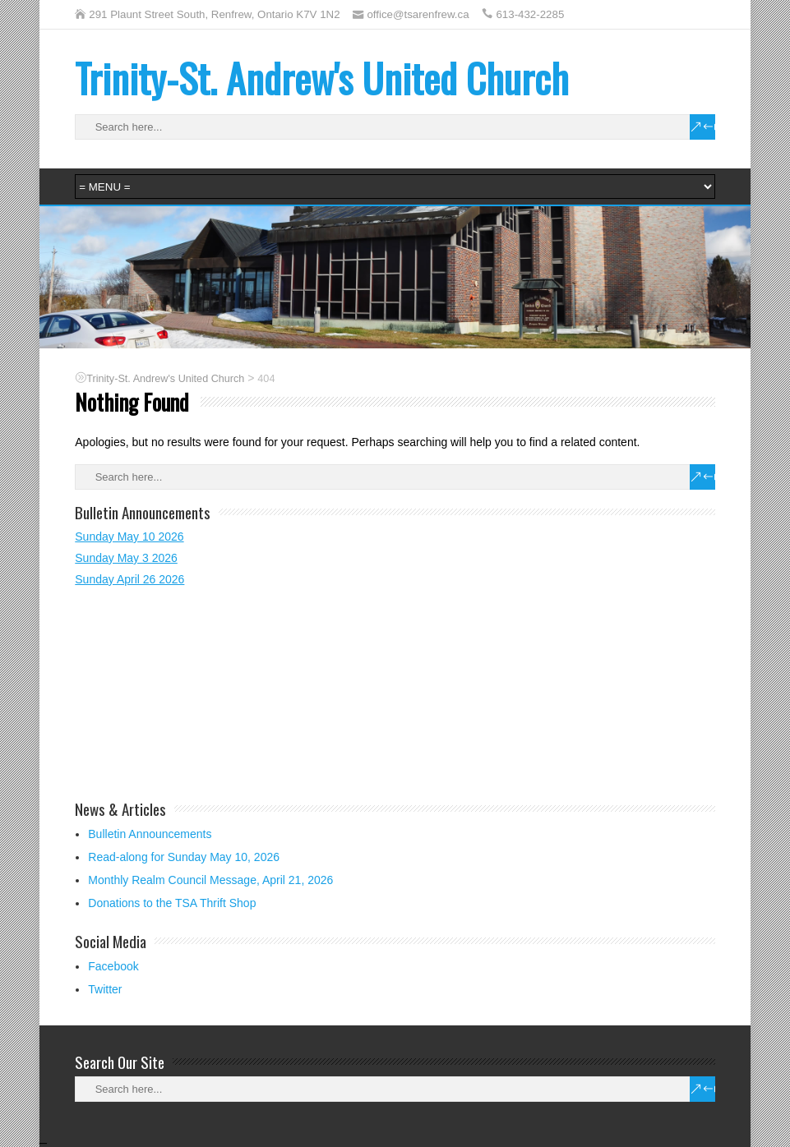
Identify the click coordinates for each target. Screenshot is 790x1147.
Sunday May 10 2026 (129, 536)
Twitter (105, 989)
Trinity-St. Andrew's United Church (322, 77)
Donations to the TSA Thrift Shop (172, 903)
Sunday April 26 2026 (129, 579)
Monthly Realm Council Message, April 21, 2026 (210, 880)
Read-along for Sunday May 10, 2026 (184, 857)
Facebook (113, 966)
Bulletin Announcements (149, 834)
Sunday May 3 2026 (126, 557)
